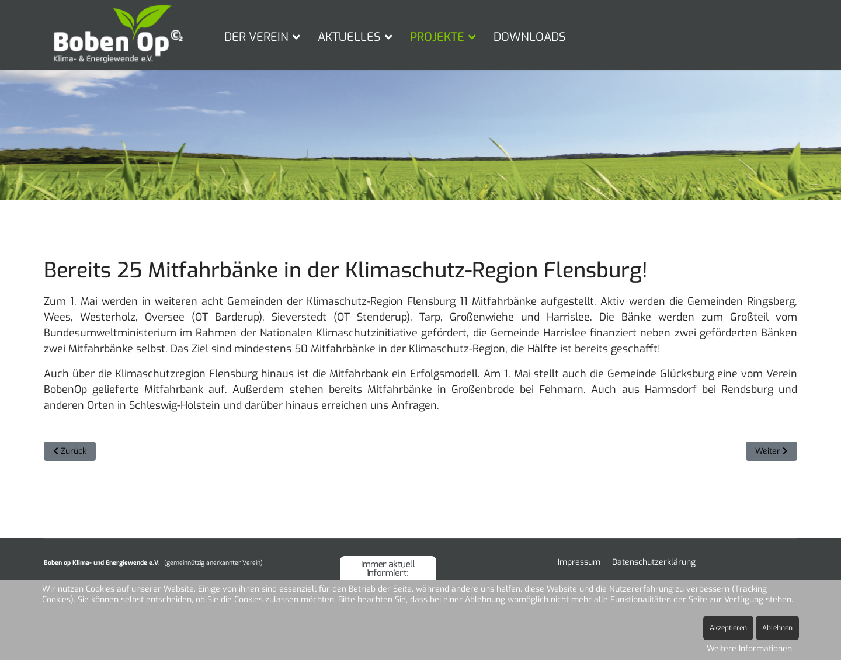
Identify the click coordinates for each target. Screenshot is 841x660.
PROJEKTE (437, 37)
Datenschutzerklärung (654, 562)
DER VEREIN (256, 37)
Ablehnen (777, 628)
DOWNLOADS (530, 37)
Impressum (579, 562)
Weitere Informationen (749, 648)
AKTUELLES (349, 37)
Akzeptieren (728, 628)
